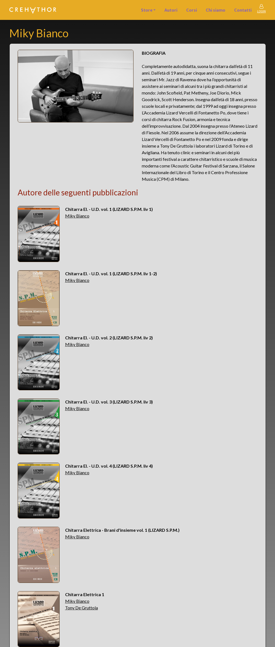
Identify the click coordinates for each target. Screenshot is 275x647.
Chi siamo (215, 10)
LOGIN (261, 11)
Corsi (191, 10)
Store (147, 10)
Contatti (243, 10)
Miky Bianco (77, 215)
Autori (170, 10)
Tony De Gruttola (81, 607)
